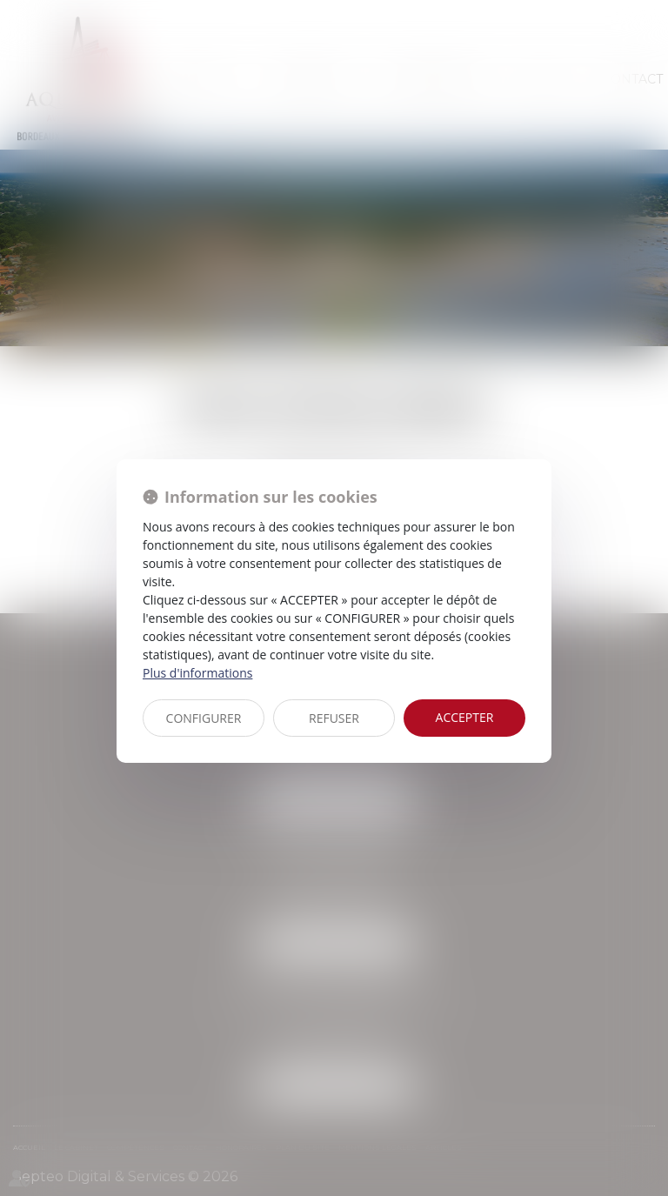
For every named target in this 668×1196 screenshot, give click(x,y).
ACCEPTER (465, 717)
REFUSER (334, 718)
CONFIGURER (204, 718)
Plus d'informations (197, 673)
